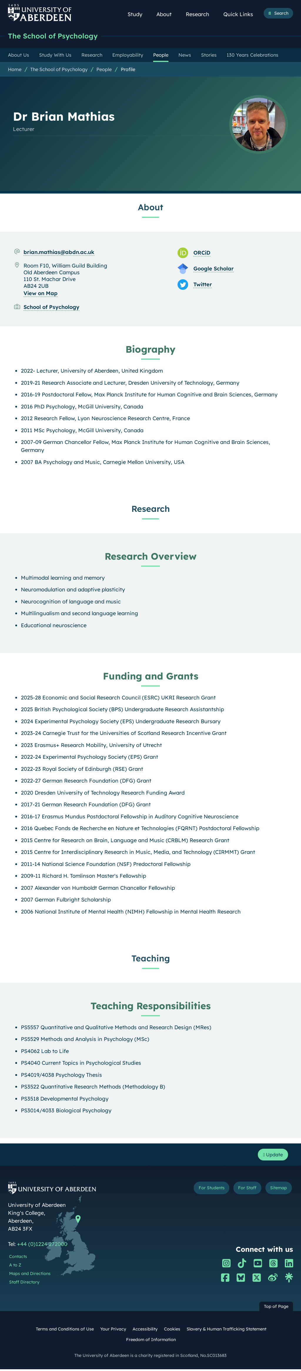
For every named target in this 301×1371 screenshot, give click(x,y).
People (104, 70)
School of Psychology (51, 307)
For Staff (243, 1190)
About (167, 14)
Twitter (202, 284)
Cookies (172, 1331)
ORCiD (201, 253)
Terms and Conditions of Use (65, 1331)
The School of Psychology (55, 36)
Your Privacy (113, 1331)
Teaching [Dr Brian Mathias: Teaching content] (150, 958)
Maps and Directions (30, 1275)
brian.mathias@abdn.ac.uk (59, 252)
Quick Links (241, 14)
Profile (128, 70)
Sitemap (276, 1190)
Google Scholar (213, 268)
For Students (203, 1190)
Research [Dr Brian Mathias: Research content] (150, 509)
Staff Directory (24, 1283)
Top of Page (276, 1308)
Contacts (18, 1258)
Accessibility (145, 1331)
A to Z (15, 1266)
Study (138, 14)
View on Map (41, 293)
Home (14, 70)
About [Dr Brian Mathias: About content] (150, 207)
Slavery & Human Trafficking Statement (226, 1331)
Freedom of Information (151, 1341)
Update (271, 1155)
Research (201, 14)
